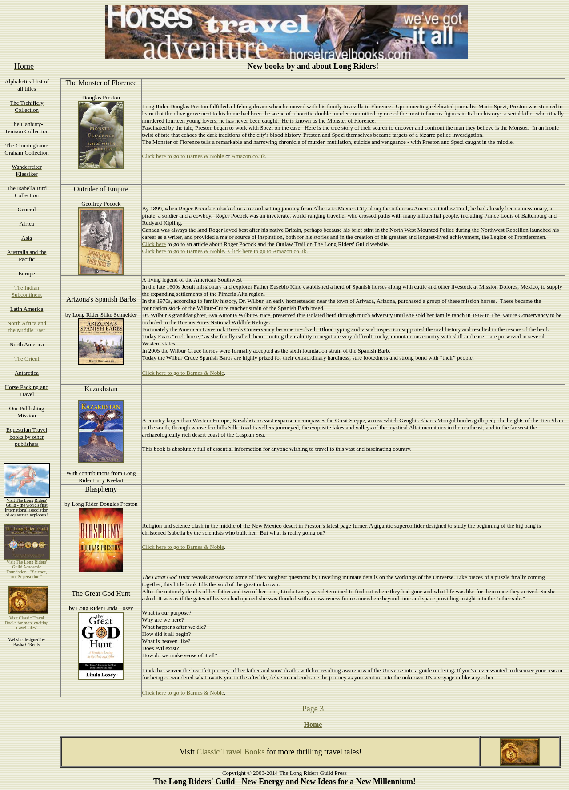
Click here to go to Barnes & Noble (183, 156)
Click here (154, 244)
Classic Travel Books (230, 751)
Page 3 (313, 708)
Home (313, 724)
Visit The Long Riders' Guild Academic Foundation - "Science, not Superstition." (26, 569)
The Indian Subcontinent (27, 291)
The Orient (27, 358)
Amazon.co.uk (248, 156)
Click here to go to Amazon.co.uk (267, 251)
